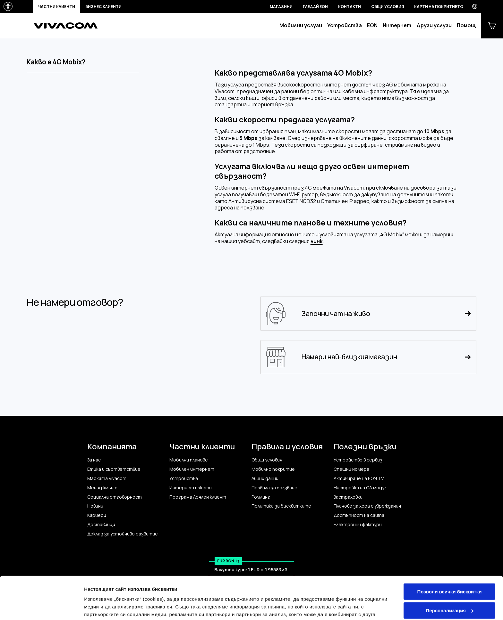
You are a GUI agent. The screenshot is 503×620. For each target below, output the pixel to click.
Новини (95, 506)
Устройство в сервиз (358, 460)
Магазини (281, 6)
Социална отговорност (114, 497)
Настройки (97, 607)
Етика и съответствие (114, 469)
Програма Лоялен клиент (197, 497)
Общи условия (387, 6)
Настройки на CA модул (360, 488)
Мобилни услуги (300, 25)
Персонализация (449, 570)
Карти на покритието (438, 6)
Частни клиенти (56, 6)
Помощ (466, 25)
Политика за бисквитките (281, 506)
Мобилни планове (188, 460)
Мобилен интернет (191, 469)
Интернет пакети (190, 488)
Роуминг (261, 497)
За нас (94, 460)
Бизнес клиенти (103, 6)
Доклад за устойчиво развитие (122, 534)
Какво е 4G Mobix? (56, 62)
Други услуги (434, 25)
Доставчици (101, 524)
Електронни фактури (358, 524)
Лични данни (265, 478)
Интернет (397, 25)
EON (372, 25)
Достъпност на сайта (359, 515)
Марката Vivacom (106, 478)
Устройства (344, 25)
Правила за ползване (274, 488)
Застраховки (348, 497)
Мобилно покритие (273, 469)
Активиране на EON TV (359, 478)
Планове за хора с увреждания (367, 506)
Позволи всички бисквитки (449, 551)
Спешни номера (351, 469)
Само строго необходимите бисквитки (449, 591)
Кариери (96, 515)
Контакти (349, 6)
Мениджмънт (102, 488)
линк (317, 241)
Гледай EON (315, 6)
